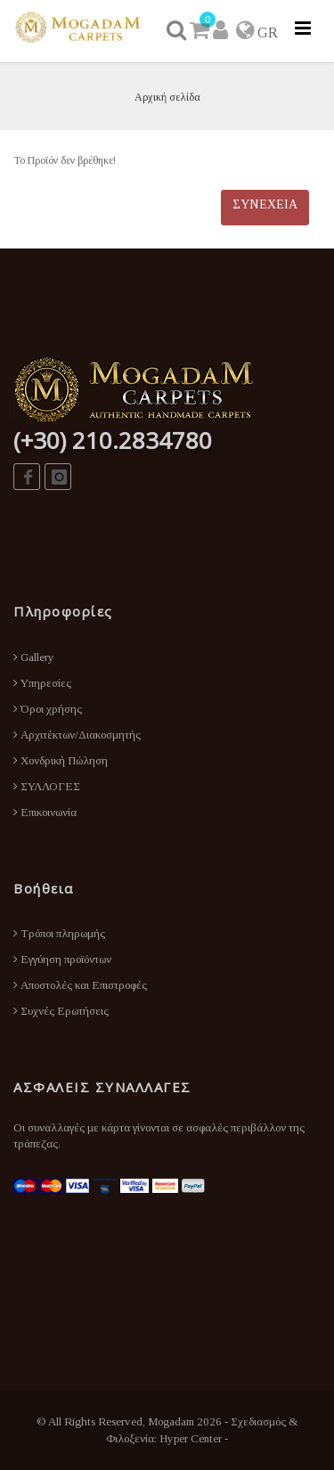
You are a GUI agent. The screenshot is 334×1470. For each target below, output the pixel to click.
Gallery (33, 657)
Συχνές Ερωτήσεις (61, 1010)
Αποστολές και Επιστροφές (80, 985)
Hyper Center (190, 1438)
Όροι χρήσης (47, 708)
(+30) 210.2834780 (112, 440)
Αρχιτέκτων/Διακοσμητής (77, 734)
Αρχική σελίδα (167, 97)
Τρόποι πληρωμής (59, 933)
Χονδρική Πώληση (60, 760)
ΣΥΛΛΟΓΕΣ (46, 786)
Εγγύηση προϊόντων (62, 959)
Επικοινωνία (45, 812)
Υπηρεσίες (42, 683)
